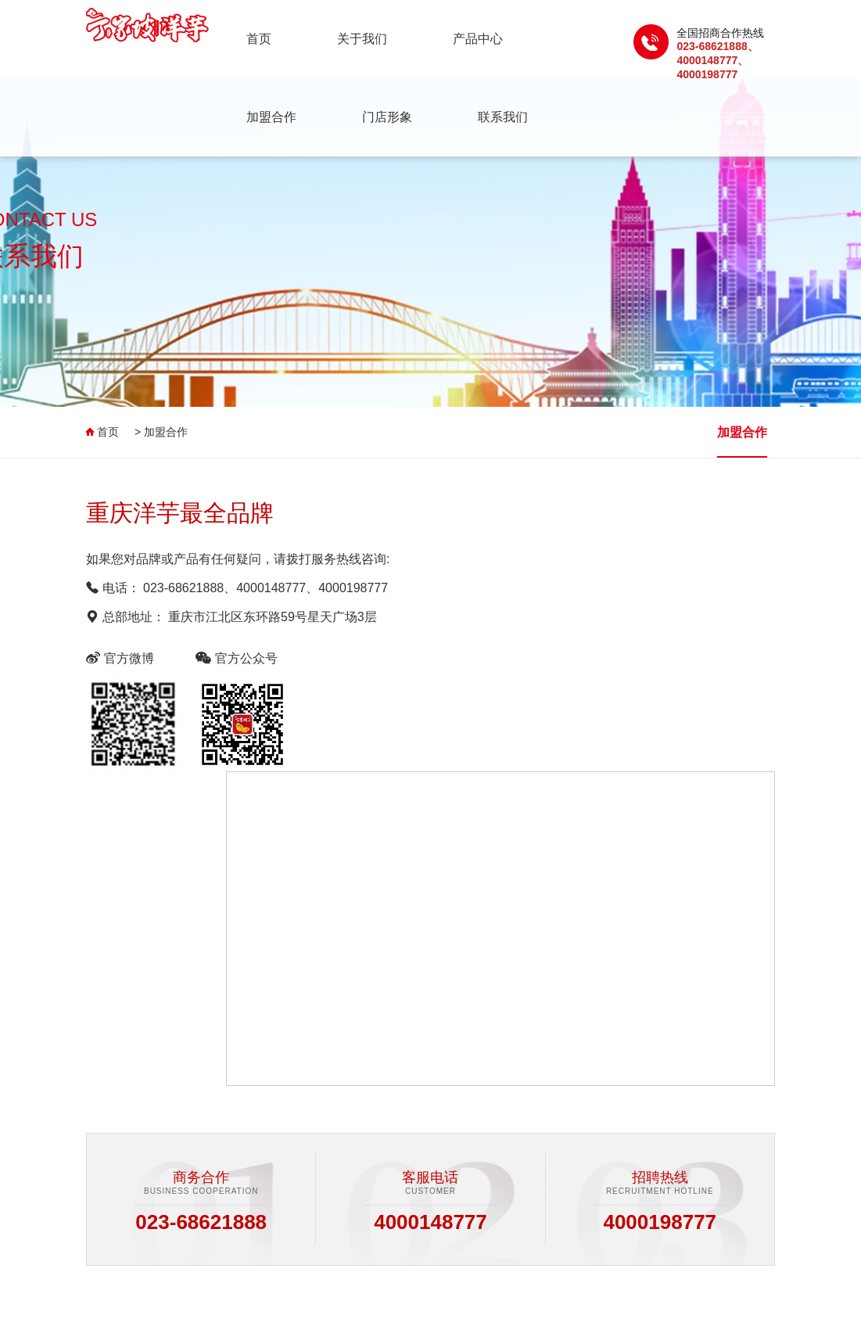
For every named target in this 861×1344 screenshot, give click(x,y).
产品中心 (478, 38)
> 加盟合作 (161, 432)
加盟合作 (271, 117)
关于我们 (362, 38)
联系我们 (503, 117)
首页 (258, 38)
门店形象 (387, 117)
